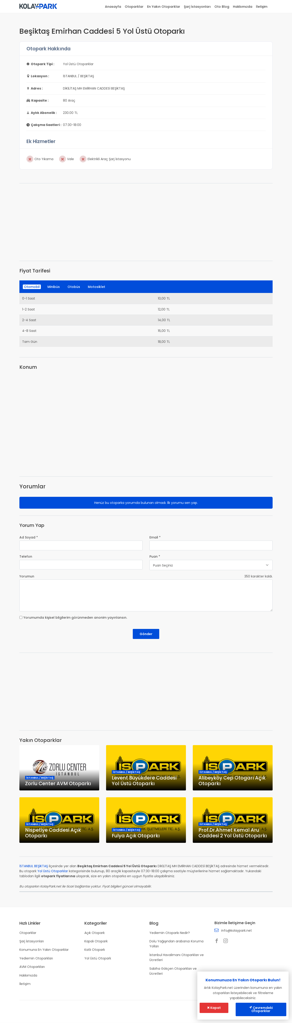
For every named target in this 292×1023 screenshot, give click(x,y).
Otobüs (74, 287)
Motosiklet (96, 287)
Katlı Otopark (94, 950)
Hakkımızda (242, 6)
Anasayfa (113, 6)
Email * (155, 537)
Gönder (146, 634)
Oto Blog (221, 6)
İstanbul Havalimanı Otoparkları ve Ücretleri (176, 957)
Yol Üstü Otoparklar (52, 871)
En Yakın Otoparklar (163, 6)
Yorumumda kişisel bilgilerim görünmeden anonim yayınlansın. (75, 617)
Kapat (214, 1008)
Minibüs (53, 287)
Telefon (25, 556)
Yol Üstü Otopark (97, 958)
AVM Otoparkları (32, 967)
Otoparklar (134, 6)
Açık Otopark (94, 933)
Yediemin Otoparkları (36, 958)
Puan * (154, 556)
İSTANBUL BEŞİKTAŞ (33, 866)
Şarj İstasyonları (197, 6)
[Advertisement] (146, 222)
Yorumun (26, 576)
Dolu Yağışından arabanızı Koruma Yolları (176, 944)
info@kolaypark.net (236, 930)
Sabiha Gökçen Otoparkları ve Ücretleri (173, 971)
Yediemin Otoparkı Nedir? (169, 933)
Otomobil (32, 287)
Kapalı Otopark (96, 941)
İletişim (261, 6)
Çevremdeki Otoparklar (261, 1009)
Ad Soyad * (28, 537)
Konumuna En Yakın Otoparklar (44, 950)
